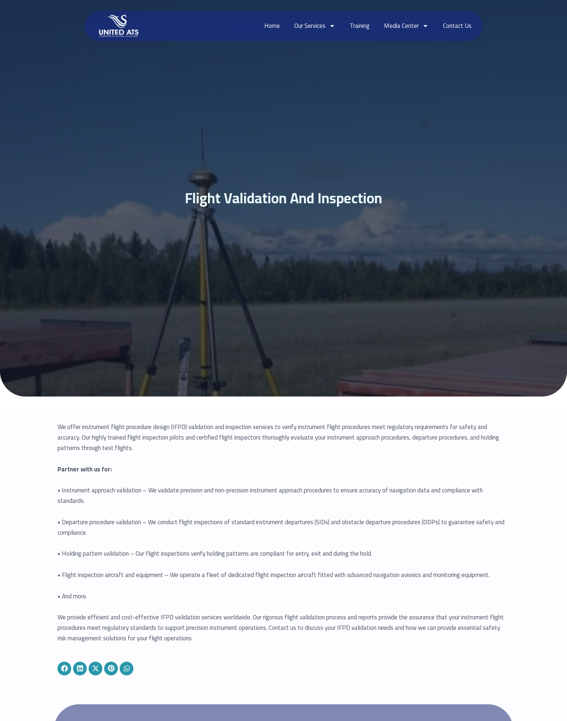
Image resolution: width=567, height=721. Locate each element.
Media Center (406, 26)
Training (360, 25)
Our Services (314, 26)
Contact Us (457, 25)
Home (272, 25)
